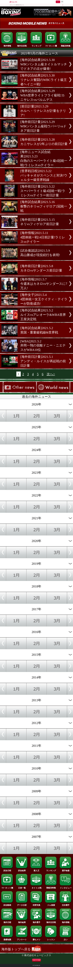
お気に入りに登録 (36, 960)
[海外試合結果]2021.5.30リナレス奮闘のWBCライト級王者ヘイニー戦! (43, 80)
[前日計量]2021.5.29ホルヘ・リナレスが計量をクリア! (43, 111)
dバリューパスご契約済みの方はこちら (17, 4)
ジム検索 (51, 904)
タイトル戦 (36, 887)
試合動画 (7, 904)
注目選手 (65, 904)
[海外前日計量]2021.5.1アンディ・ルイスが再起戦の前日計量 (43, 361)
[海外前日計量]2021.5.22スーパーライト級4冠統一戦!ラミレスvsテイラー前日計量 (42, 191)
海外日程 (7, 921)
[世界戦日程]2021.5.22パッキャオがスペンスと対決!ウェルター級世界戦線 (43, 175)
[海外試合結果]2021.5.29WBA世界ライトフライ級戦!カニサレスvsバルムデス (42, 95)
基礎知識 (7, 939)
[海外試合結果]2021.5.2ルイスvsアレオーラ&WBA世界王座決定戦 (43, 314)
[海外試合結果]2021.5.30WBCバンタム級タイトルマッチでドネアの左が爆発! (43, 64)
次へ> (51, 374)
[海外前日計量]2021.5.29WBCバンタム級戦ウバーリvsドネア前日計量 (43, 126)
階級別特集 (65, 45)
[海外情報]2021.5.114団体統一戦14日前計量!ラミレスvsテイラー (42, 237)
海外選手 (36, 921)
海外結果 (21, 921)
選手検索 (65, 870)
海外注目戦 (21, 45)
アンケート (21, 939)
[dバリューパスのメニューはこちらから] (62, 2)
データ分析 (21, 904)
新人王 (36, 870)
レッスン (51, 939)
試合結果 (21, 870)
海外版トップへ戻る (21, 949)
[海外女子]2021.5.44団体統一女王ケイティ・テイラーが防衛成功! (43, 299)
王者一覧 (21, 887)
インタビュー (65, 887)
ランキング (36, 45)
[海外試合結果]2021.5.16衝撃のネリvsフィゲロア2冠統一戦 (43, 206)
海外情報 (7, 45)
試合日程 (7, 870)
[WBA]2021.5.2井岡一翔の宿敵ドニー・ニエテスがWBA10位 (43, 345)
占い (65, 939)
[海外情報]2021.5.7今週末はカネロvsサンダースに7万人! (43, 283)
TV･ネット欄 (51, 45)
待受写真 (36, 904)
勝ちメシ (36, 939)
